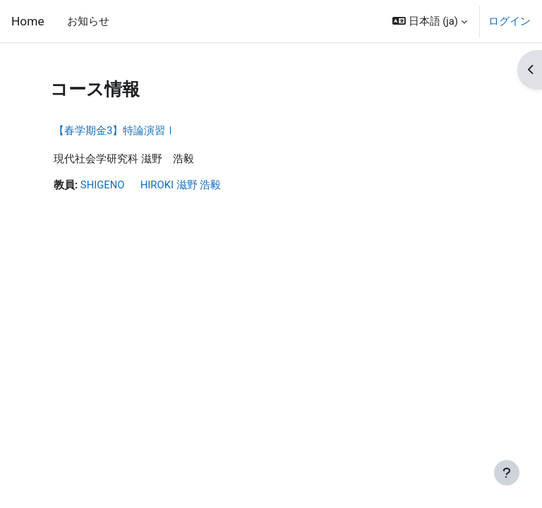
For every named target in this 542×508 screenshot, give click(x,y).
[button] (429, 21)
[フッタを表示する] (506, 472)
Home (27, 21)
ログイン (509, 21)
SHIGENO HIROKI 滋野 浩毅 (150, 185)
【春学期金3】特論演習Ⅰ (115, 130)
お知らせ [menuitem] (88, 21)
